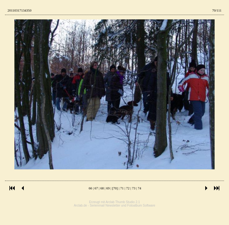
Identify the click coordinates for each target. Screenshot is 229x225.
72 (128, 188)
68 (102, 188)
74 (139, 188)
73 (133, 188)
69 (108, 188)
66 (90, 188)
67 (96, 188)
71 (122, 188)
